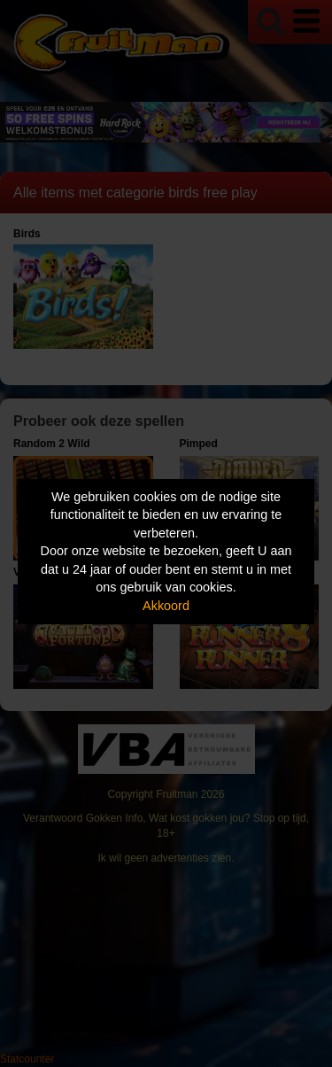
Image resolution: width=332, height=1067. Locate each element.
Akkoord (166, 606)
